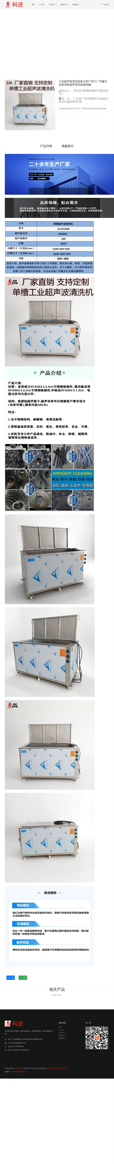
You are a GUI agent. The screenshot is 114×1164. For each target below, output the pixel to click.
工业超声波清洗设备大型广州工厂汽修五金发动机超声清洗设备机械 (83, 82)
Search (105, 4)
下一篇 (22, 977)
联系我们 (75, 4)
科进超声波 (19, 1068)
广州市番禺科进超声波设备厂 (57, 1068)
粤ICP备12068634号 (19, 1071)
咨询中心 (64, 4)
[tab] (45, 146)
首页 (33, 4)
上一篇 (10, 977)
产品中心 (52, 4)
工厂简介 (42, 4)
